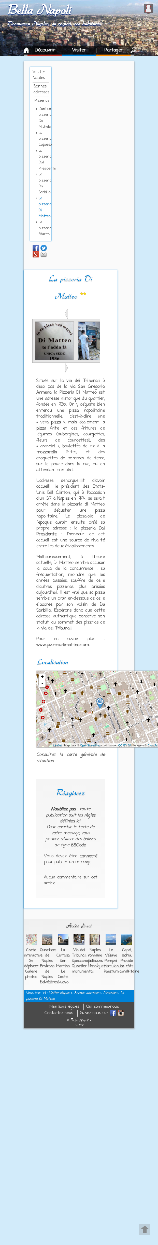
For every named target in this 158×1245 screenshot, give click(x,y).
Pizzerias (42, 101)
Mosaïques (96, 966)
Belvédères (49, 982)
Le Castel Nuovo (63, 976)
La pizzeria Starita (45, 228)
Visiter (79, 50)
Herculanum (114, 966)
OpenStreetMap (90, 745)
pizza (74, 410)
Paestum (111, 971)
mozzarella (46, 452)
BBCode (78, 845)
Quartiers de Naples (48, 955)
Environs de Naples (47, 971)
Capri (126, 950)
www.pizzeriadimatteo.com (62, 645)
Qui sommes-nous (102, 1007)
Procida (127, 961)
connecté (88, 856)
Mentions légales (64, 1007)
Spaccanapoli (83, 961)
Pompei (111, 961)
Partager (113, 50)
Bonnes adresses (86, 993)
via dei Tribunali (82, 381)
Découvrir (45, 50)
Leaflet (57, 745)
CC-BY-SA (125, 745)
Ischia (126, 955)
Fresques (95, 961)
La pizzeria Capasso (45, 139)
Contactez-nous (59, 1013)
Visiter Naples (59, 993)
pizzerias (65, 587)
